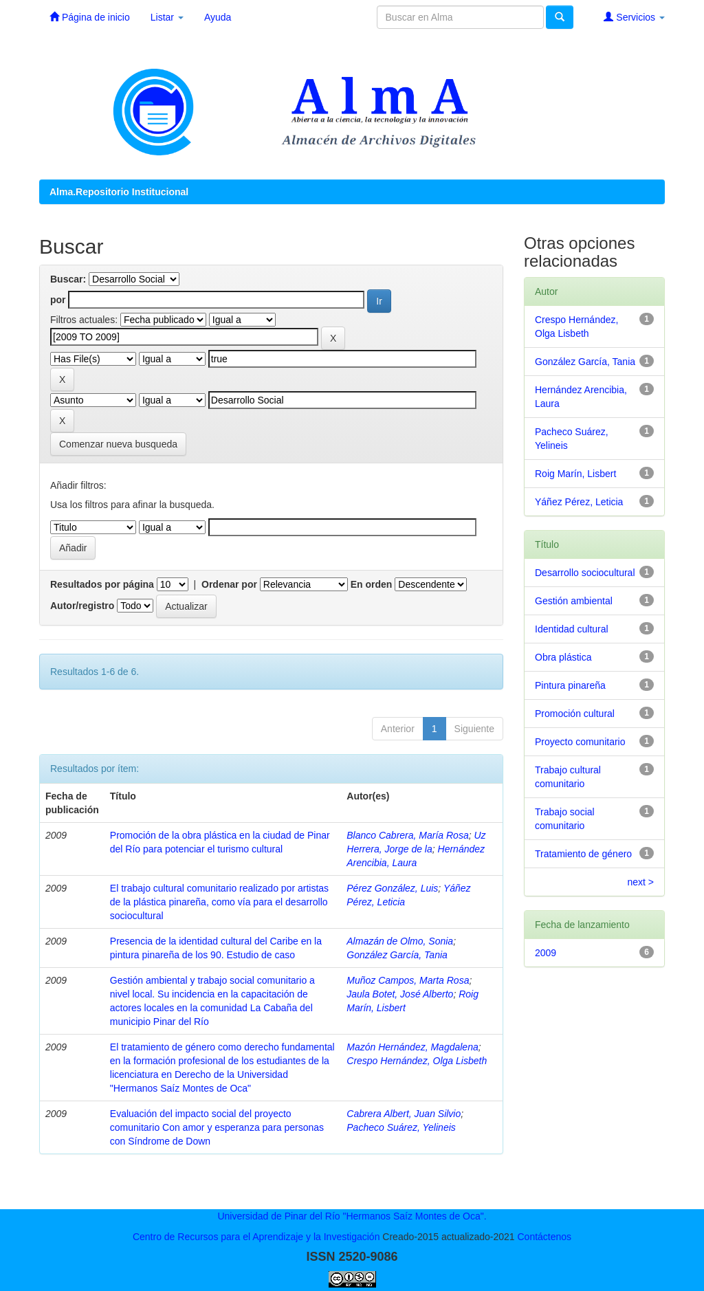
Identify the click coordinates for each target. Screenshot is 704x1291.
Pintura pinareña (570, 685)
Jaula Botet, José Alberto (399, 994)
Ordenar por (229, 584)
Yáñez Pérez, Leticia (579, 501)
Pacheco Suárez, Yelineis (401, 1127)
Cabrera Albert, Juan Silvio (403, 1113)
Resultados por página (102, 584)
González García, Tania (397, 954)
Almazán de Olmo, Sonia (399, 941)
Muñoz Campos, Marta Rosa (407, 980)
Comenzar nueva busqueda (118, 444)
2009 (545, 952)
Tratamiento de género (583, 853)
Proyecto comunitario (580, 741)
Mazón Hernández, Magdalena (412, 1046)
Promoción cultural (575, 713)
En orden (372, 584)
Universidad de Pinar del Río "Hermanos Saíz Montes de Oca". (351, 1216)
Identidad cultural (571, 629)
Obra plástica (563, 657)
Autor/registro (82, 605)
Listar (167, 17)
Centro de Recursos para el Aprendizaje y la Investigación (256, 1236)
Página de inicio (90, 17)
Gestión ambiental (574, 600)
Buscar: (68, 279)
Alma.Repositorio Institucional (119, 191)
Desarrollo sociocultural (585, 572)
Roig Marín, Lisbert (575, 473)
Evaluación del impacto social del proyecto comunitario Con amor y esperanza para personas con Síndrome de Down (217, 1127)
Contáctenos (544, 1236)
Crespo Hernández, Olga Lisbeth (416, 1060)
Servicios (634, 17)
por (58, 299)
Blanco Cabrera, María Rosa (407, 835)
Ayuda (217, 17)
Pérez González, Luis (392, 888)
